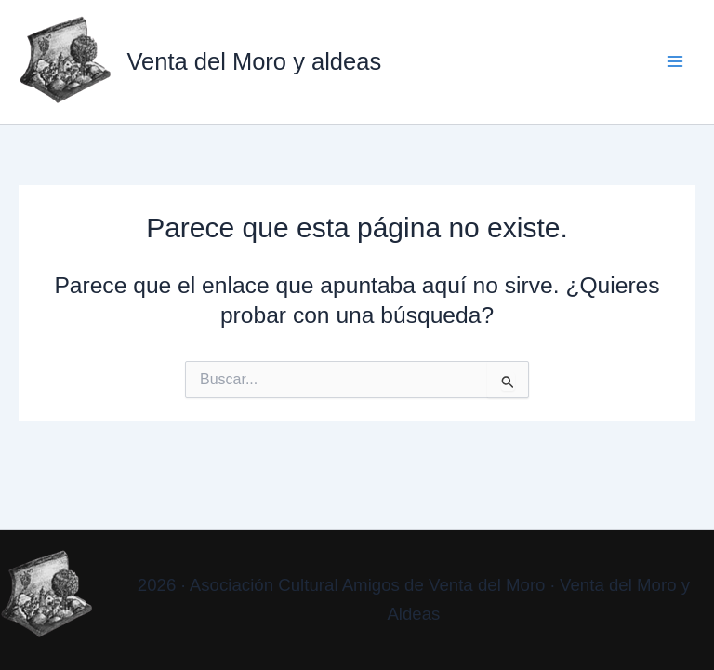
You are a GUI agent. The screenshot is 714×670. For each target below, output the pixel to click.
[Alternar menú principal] (674, 62)
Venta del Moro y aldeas (253, 61)
